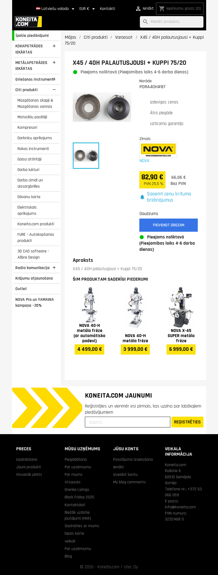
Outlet (21, 288)
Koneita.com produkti (36, 224)
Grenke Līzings (77, 489)
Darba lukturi (28, 169)
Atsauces (73, 482)
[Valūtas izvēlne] (88, 9)
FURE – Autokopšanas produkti (36, 237)
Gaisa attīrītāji (29, 159)
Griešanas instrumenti (35, 79)
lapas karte (74, 533)
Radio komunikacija (32, 267)
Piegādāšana (76, 459)
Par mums (73, 474)
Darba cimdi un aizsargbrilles (30, 183)
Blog (68, 556)
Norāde (145, 81)
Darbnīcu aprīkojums (35, 138)
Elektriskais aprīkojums (27, 210)
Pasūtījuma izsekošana (133, 459)
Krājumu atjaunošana (34, 278)
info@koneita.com (180, 507)
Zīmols (145, 138)
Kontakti (107, 9)
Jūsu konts (126, 449)
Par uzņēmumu (78, 467)
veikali (70, 541)
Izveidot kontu (125, 474)
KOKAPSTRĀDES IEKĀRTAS (29, 49)
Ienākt (118, 467)
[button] (168, 197)
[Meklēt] (171, 22)
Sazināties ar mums (82, 525)
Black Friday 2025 (79, 497)
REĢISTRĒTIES (187, 422)
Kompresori (27, 127)
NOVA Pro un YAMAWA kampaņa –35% (34, 302)
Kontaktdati (75, 505)
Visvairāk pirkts (29, 474)
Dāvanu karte (29, 196)
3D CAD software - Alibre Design (33, 254)
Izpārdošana (26, 459)
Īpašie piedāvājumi (32, 35)
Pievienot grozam (168, 225)
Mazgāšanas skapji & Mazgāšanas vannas (35, 103)
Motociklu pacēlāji (32, 117)
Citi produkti (26, 89)
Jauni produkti (28, 467)
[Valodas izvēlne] (56, 9)
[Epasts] (127, 422)
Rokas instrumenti (33, 148)
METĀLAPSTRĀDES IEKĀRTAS (31, 66)
